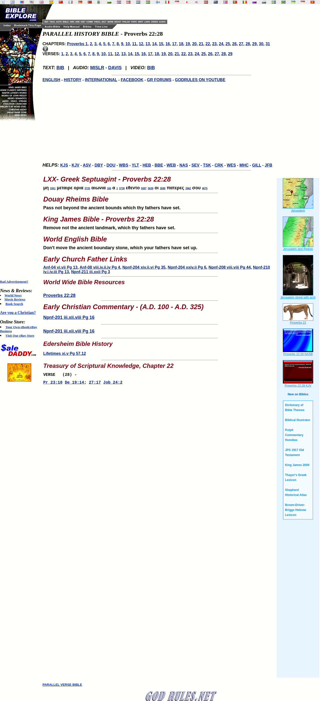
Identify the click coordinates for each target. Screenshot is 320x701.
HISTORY (72, 80)
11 (134, 44)
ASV (87, 165)
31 (268, 44)
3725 (87, 188)
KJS (64, 165)
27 (241, 44)
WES (231, 165)
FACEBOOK (132, 80)
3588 (162, 188)
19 (188, 44)
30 (261, 44)
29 (254, 44)
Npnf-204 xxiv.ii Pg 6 (187, 267)
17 (174, 44)
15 (161, 44)
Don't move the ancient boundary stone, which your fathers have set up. (159, 241)
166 (109, 188)
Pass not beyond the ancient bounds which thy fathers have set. (159, 201)
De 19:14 (74, 384)
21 (201, 44)
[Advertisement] (20, 200)
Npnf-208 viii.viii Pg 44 (229, 267)
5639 (150, 188)
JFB (268, 165)
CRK (218, 165)
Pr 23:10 (52, 384)
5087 (143, 188)
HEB (146, 165)
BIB (60, 67)
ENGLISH (51, 80)
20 (194, 44)
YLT (135, 165)
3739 (121, 188)
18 (181, 44)
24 (221, 44)
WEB (171, 165)
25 (228, 44)
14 (154, 44)
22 (208, 44)
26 (234, 44)
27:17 (95, 384)
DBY (98, 165)
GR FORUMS (159, 80)
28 (248, 44)
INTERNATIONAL (101, 80)
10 (128, 44)
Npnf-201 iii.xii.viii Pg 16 (68, 317)
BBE (158, 165)
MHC (244, 165)
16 (168, 44)
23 (214, 44)
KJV (75, 165)
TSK (207, 165)
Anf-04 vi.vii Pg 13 (60, 267)
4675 (205, 188)
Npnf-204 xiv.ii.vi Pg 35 (144, 267)
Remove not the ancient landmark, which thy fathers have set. (159, 221)
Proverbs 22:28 (59, 295)
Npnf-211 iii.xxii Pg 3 (90, 272)
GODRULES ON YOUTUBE (200, 80)
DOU (111, 165)
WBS (123, 165)
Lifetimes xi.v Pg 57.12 (64, 353)
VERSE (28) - (61, 375)
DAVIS (115, 67)
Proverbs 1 (77, 44)
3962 (188, 188)
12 (141, 44)
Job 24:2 (112, 384)
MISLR (97, 67)
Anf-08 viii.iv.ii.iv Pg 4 (100, 267)
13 (148, 44)
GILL (256, 165)
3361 (53, 188)
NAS (184, 165)
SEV (196, 165)
